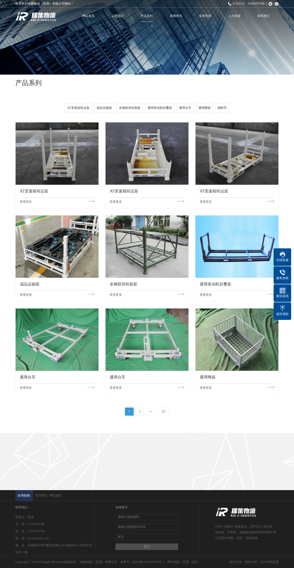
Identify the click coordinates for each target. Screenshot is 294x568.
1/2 (163, 411)
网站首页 (89, 16)
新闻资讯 (177, 16)
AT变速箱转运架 (78, 108)
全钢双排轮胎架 (129, 108)
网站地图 (173, 562)
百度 (186, 562)
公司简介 (119, 16)
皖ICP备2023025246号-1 (148, 562)
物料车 (222, 108)
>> (151, 411)
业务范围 (206, 16)
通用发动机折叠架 (159, 108)
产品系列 (148, 16)
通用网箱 (204, 108)
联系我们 (264, 16)
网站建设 (56, 495)
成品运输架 (104, 108)
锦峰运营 (251, 562)
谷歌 (194, 562)
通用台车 (185, 108)
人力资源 (235, 16)
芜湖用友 (41, 495)
